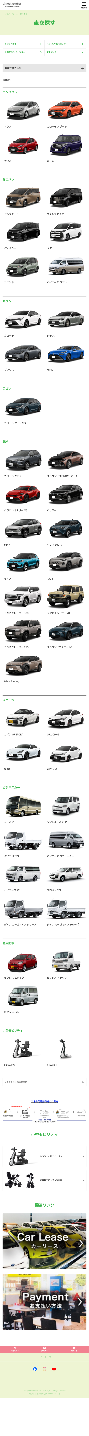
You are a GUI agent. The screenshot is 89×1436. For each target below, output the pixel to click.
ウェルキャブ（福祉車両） (16, 1081)
